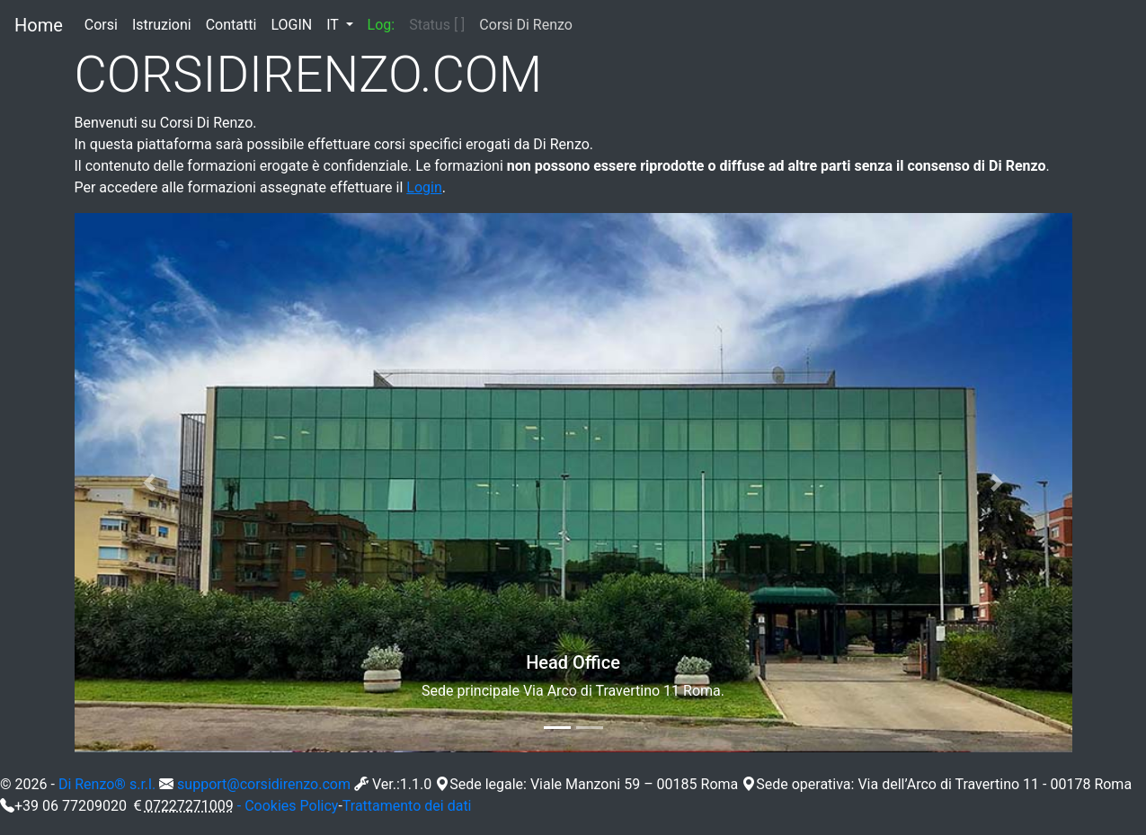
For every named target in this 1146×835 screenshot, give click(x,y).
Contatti (235, 23)
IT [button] (334, 24)
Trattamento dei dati (407, 805)
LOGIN (295, 23)
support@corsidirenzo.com (264, 784)
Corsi (104, 23)
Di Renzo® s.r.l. (106, 784)
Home (38, 25)
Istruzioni (165, 23)
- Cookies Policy (288, 805)
